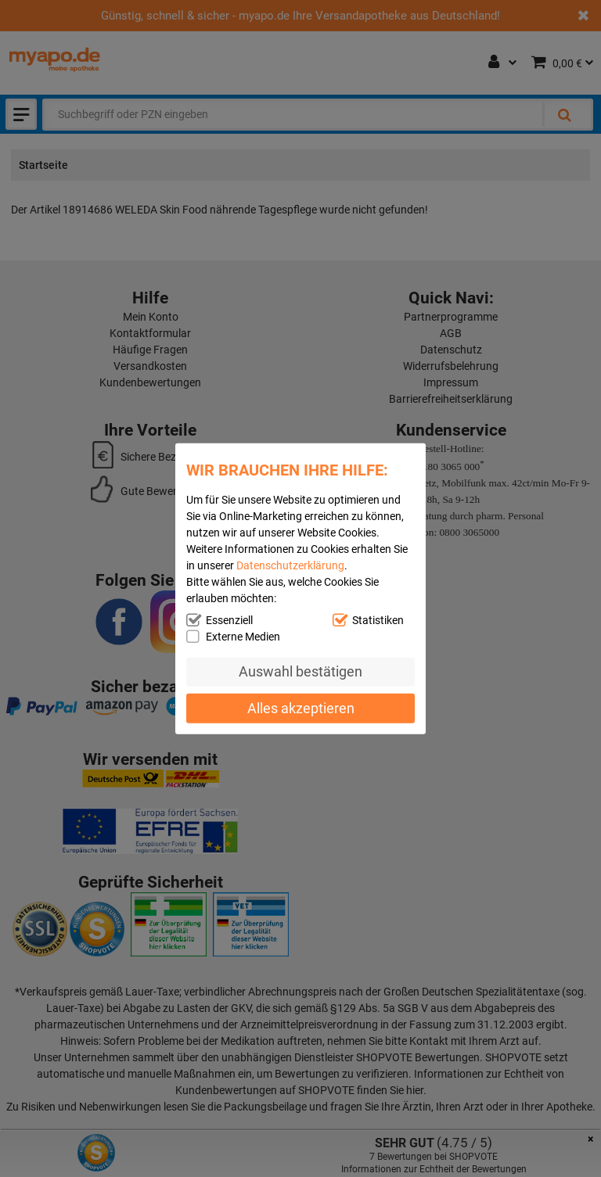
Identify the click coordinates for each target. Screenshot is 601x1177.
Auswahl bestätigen (300, 671)
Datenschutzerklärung (290, 564)
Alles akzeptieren (300, 708)
